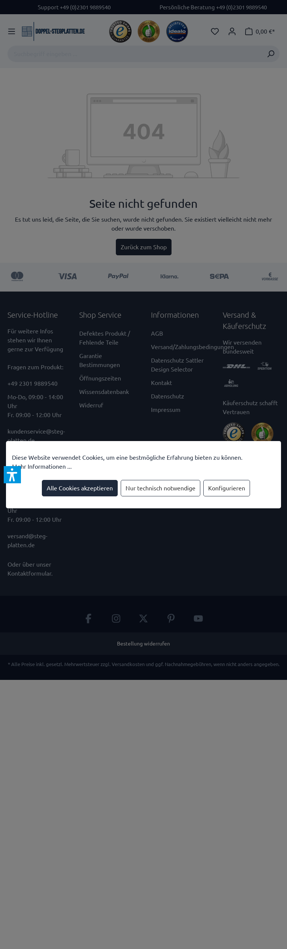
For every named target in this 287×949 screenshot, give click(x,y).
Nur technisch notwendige (160, 488)
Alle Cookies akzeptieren (80, 488)
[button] (12, 474)
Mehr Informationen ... (42, 466)
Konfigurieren (226, 488)
